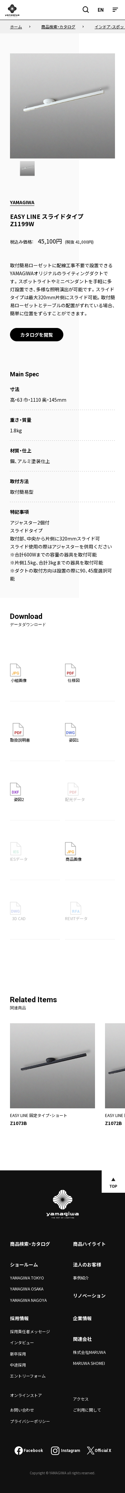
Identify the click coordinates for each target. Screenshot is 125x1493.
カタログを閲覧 (36, 334)
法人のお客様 (87, 1264)
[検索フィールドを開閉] (86, 10)
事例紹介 (81, 1277)
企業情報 (82, 1318)
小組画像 (18, 673)
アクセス (81, 1399)
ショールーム (24, 1264)
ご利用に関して (87, 1410)
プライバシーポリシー (30, 1421)
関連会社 (82, 1339)
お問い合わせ (22, 1410)
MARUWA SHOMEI (89, 1363)
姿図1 (72, 732)
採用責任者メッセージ (30, 1331)
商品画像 (73, 851)
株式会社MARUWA (89, 1352)
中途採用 (18, 1365)
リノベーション (89, 1295)
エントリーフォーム (28, 1376)
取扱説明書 (20, 732)
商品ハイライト (89, 1243)
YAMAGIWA (22, 202)
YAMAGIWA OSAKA (26, 1288)
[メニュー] (115, 10)
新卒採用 (18, 1354)
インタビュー (22, 1342)
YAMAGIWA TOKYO (27, 1277)
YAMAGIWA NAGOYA (28, 1300)
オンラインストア (26, 1395)
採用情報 (19, 1318)
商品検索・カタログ (30, 1243)
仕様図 (72, 673)
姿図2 (17, 792)
